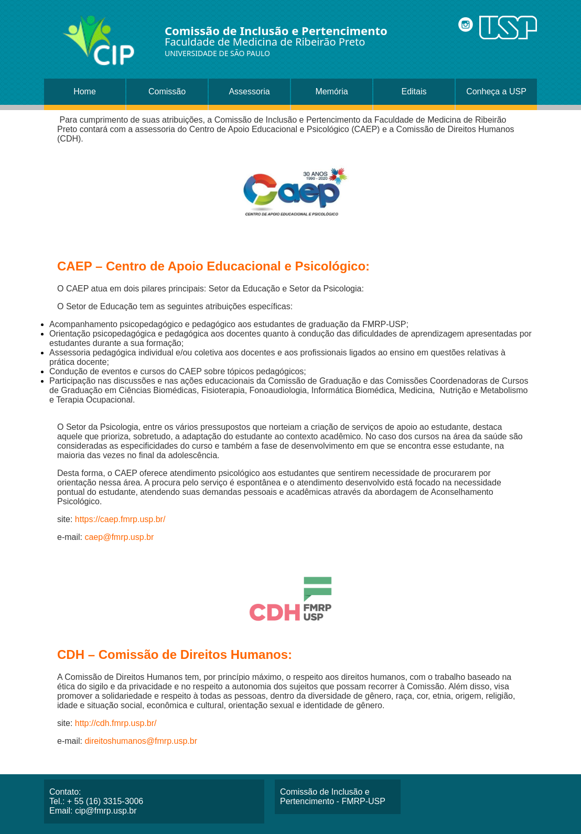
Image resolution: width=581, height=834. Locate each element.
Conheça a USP (496, 91)
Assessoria (249, 91)
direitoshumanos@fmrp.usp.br (140, 740)
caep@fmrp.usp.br (119, 537)
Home (84, 91)
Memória (331, 91)
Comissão (167, 91)
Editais (413, 91)
